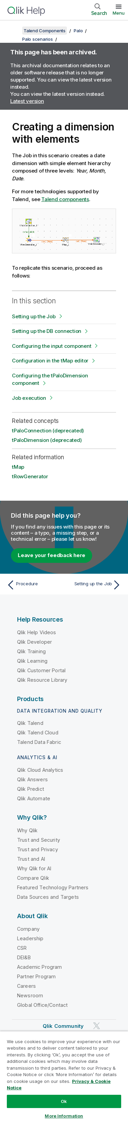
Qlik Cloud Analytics (40, 770)
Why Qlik (27, 830)
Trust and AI (31, 859)
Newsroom (30, 995)
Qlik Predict (30, 789)
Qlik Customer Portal (41, 670)
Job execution (29, 398)
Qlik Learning (32, 661)
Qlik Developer (34, 642)
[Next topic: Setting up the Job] (94, 585)
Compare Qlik (33, 878)
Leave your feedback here (51, 555)
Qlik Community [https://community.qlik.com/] (63, 1026)
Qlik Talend (30, 723)
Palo (78, 30)
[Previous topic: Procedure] (34, 585)
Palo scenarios (37, 39)
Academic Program (39, 967)
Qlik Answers (32, 779)
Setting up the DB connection (46, 331)
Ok (64, 1101)
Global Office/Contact (42, 1005)
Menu (119, 13)
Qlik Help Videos (36, 632)
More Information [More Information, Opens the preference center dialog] (64, 1116)
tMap (18, 467)
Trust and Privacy (37, 849)
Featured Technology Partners (52, 887)
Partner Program (36, 976)
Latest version (27, 101)
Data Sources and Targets (48, 897)
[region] (64, 1077)
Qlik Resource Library (42, 680)
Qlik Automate (33, 798)
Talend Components (45, 30)
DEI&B (24, 957)
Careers (26, 986)
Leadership (30, 938)
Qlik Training (31, 651)
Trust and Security (38, 840)
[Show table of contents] (14, 30)
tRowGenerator (30, 476)
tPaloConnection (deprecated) (48, 430)
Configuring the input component (51, 346)
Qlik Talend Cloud (37, 732)
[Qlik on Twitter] (96, 1025)
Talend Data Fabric (39, 742)
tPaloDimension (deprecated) (47, 440)
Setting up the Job (34, 316)
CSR (22, 948)
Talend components (65, 199)
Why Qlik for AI (34, 868)
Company (28, 929)
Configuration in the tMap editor (50, 360)
